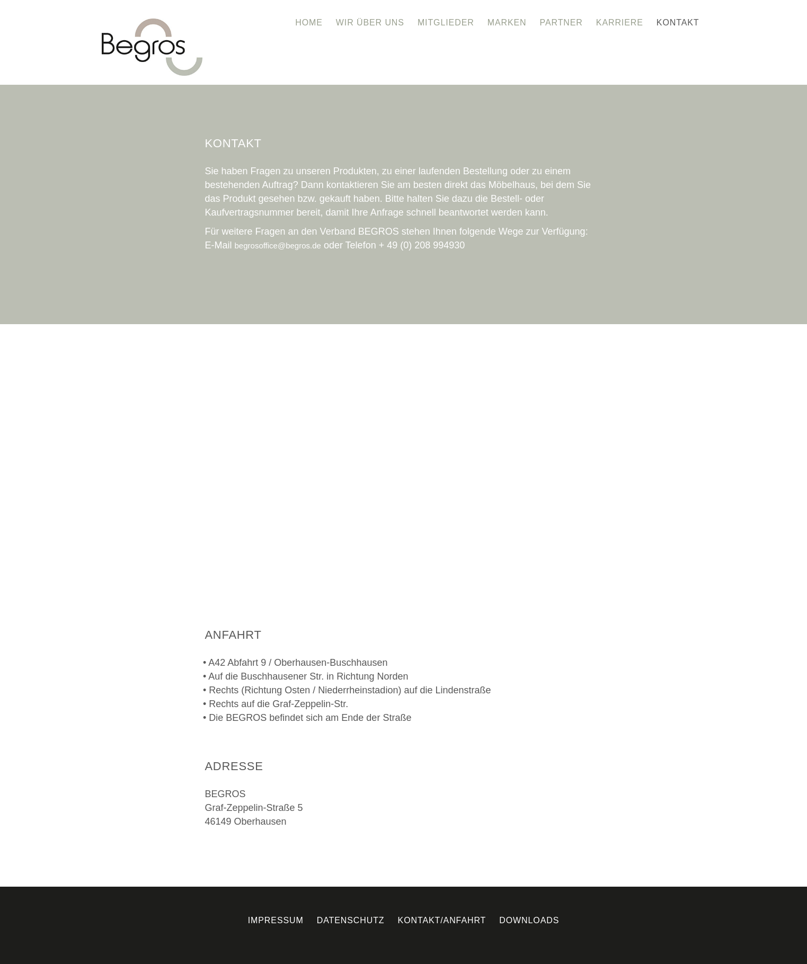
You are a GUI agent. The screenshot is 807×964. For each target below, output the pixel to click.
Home (309, 22)
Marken (507, 22)
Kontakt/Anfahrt (442, 920)
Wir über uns (370, 22)
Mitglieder (446, 22)
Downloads (529, 920)
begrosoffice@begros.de (278, 245)
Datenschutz (351, 920)
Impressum (276, 920)
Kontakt (678, 22)
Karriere (619, 22)
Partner (561, 22)
